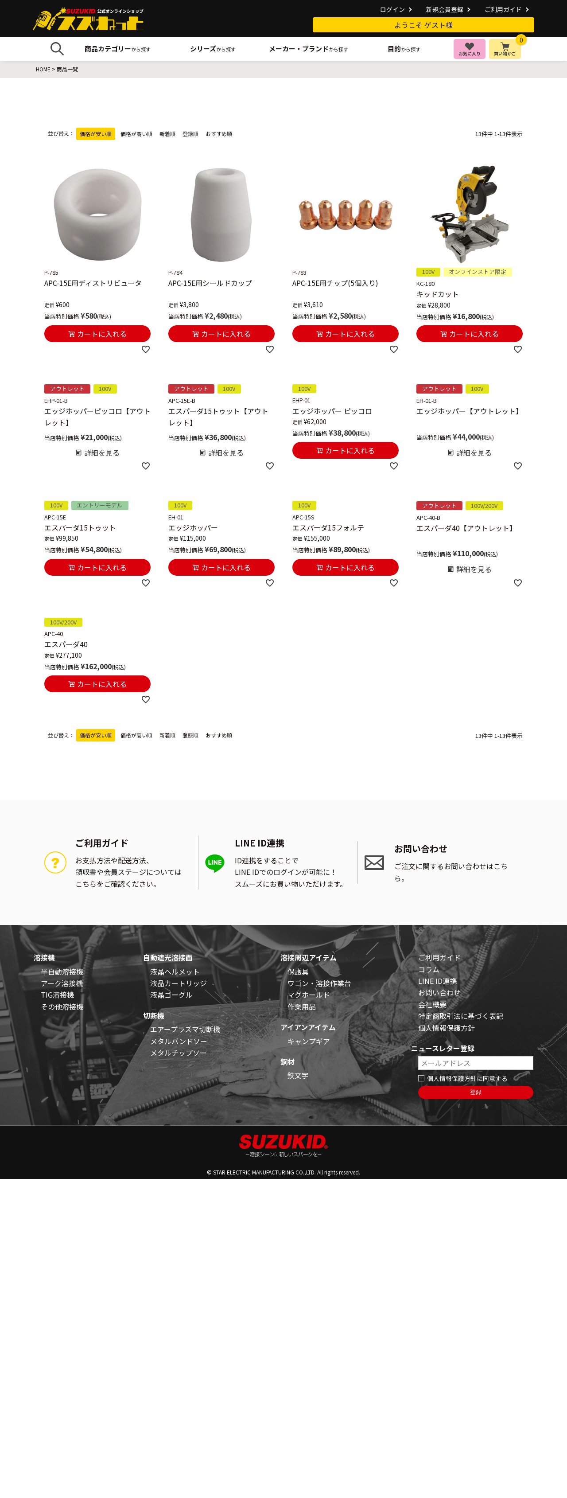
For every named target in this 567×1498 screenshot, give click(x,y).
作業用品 (301, 1006)
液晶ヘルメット (175, 971)
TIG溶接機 (57, 994)
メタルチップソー (178, 1052)
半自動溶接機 (62, 971)
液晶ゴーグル (171, 994)
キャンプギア (308, 1041)
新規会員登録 (444, 9)
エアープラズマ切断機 (185, 1029)
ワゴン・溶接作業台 (319, 983)
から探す (118, 48)
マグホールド (308, 994)
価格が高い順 (136, 133)
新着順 (167, 133)
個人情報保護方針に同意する (467, 1078)
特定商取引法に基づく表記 (460, 1015)
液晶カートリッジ (178, 983)
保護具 (298, 971)
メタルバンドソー (178, 1041)
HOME (43, 69)
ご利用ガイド (503, 9)
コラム (428, 969)
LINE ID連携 (437, 980)
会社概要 (432, 1004)
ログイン (392, 9)
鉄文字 (298, 1075)
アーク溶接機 (62, 983)
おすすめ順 (219, 133)
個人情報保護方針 (446, 1027)
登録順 (190, 133)
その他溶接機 (62, 1006)
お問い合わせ (439, 992)
